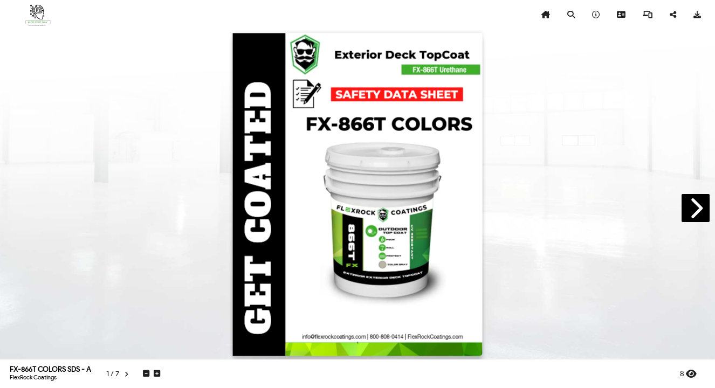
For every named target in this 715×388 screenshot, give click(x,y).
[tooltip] (546, 15)
